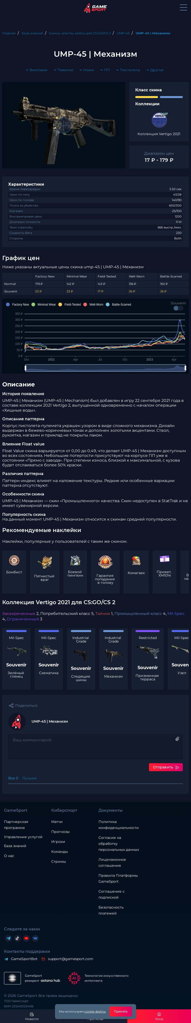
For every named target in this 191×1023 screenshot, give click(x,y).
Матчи (57, 821)
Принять (121, 1011)
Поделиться (26, 705)
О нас (9, 856)
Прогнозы (60, 831)
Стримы (58, 861)
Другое (154, 70)
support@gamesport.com (70, 959)
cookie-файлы (95, 1011)
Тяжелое (62, 70)
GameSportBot (24, 959)
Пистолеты (127, 70)
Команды (59, 851)
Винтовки (36, 70)
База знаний (15, 846)
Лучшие (29, 778)
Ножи (85, 70)
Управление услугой (23, 837)
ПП (104, 70)
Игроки (58, 841)
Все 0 (13, 778)
